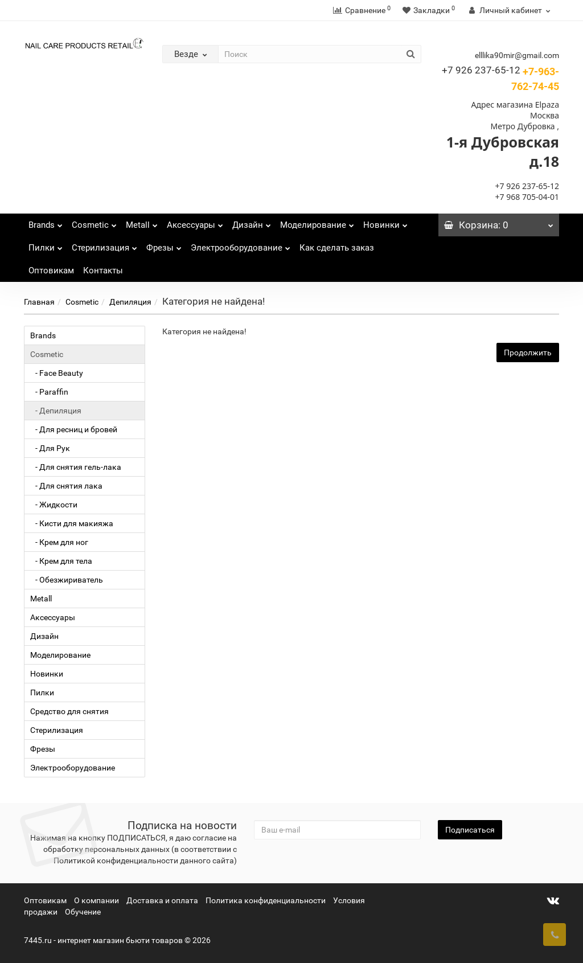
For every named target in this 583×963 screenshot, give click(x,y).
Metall (142, 222)
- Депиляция (55, 410)
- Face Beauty (56, 373)
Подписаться (470, 829)
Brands (45, 222)
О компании (96, 900)
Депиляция (130, 301)
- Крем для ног (59, 542)
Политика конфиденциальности (266, 900)
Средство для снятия (69, 711)
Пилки (45, 244)
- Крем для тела (61, 560)
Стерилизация (104, 244)
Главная (39, 301)
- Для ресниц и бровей (73, 429)
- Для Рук (50, 448)
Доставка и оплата (162, 900)
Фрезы (164, 244)
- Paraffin (49, 391)
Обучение (83, 911)
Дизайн (251, 222)
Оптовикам (51, 270)
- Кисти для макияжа (71, 523)
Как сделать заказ (336, 248)
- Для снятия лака (66, 485)
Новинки (385, 222)
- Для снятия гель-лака (75, 467)
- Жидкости (53, 504)
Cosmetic (94, 222)
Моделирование (317, 222)
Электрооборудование (240, 244)
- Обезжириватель (66, 579)
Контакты (103, 270)
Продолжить (528, 352)
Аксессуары (195, 222)
